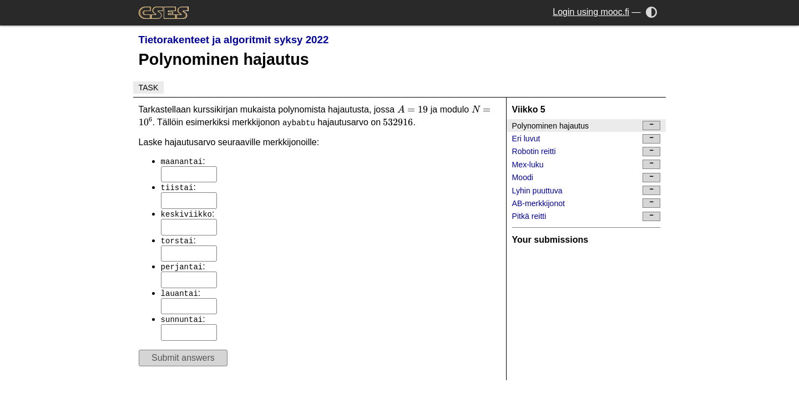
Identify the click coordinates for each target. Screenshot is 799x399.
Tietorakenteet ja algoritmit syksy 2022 (234, 39)
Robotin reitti (586, 151)
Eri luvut (586, 139)
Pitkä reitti (586, 216)
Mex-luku (586, 164)
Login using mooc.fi (591, 12)
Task (149, 87)
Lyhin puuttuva (586, 190)
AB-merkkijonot (586, 203)
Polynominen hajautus (586, 125)
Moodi (586, 177)
